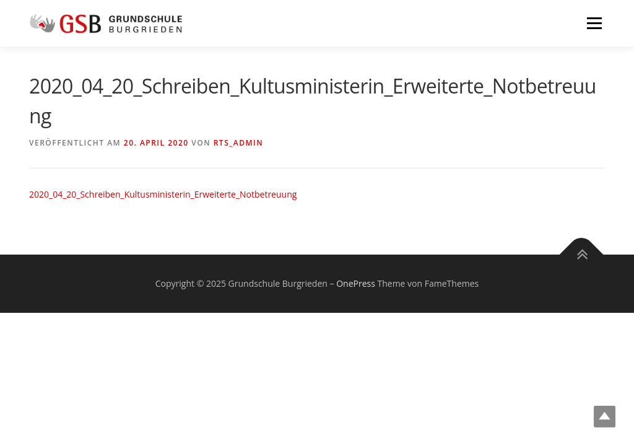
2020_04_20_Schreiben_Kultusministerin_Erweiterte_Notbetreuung (163, 194)
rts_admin (238, 143)
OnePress (355, 283)
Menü (594, 23)
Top (604, 416)
